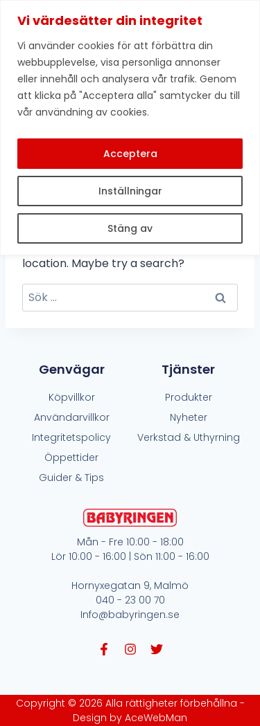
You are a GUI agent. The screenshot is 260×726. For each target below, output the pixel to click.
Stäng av (130, 228)
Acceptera (130, 154)
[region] (130, 127)
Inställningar (130, 191)
